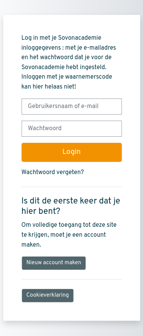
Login (71, 152)
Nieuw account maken (53, 263)
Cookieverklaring (47, 295)
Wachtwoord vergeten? (52, 172)
